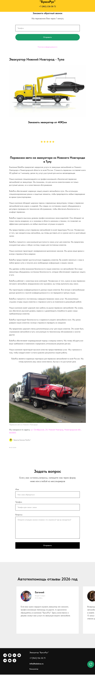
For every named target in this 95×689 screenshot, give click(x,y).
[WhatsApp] (9, 671)
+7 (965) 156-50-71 (47, 6)
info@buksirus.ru (36, 678)
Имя (17, 504)
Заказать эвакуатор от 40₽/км (47, 117)
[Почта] (9, 676)
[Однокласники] (14, 676)
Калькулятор (34, 683)
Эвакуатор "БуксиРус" (39, 667)
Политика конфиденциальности (47, 47)
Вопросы (18, 529)
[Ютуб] (19, 671)
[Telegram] (5, 671)
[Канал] (5, 676)
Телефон (18, 516)
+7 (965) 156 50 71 (38, 672)
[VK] (14, 671)
